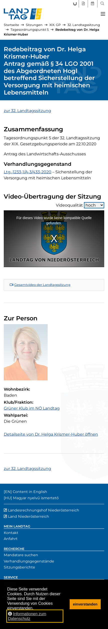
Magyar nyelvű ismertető (36, 498)
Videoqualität (80, 205)
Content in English (30, 491)
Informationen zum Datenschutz (27, 616)
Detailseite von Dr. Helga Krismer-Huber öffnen (51, 434)
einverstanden (85, 604)
